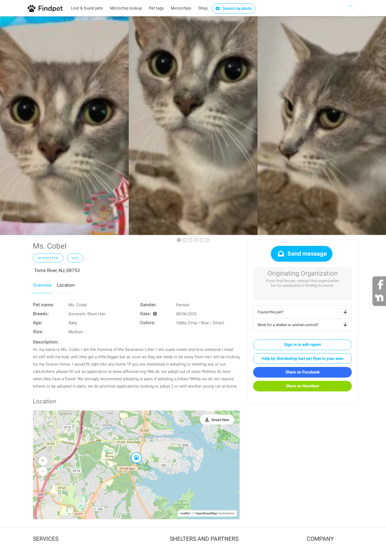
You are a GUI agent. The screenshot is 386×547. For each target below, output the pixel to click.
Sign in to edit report (302, 344)
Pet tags (156, 8)
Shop (203, 8)
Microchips (181, 8)
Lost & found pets (87, 8)
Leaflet (185, 513)
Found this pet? (303, 312)
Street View (220, 420)
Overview (42, 285)
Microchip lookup (126, 8)
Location (66, 285)
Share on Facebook (302, 372)
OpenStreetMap (206, 513)
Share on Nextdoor (302, 386)
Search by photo (233, 8)
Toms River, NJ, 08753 (57, 270)
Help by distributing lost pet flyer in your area (302, 358)
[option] (64, 125)
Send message (302, 253)
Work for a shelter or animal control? (303, 324)
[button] (132, 452)
